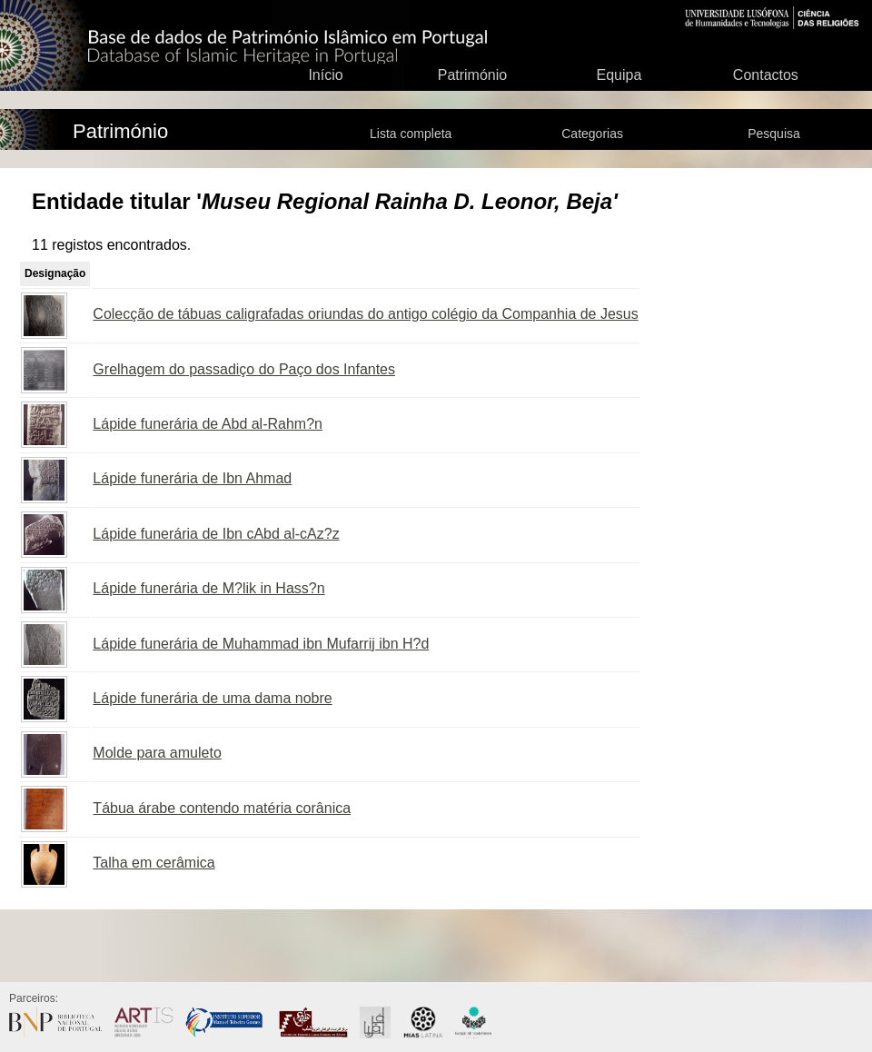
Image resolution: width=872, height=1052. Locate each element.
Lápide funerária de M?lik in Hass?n (208, 588)
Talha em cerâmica (153, 862)
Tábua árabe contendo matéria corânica (222, 808)
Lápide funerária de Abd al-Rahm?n (207, 424)
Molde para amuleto (157, 752)
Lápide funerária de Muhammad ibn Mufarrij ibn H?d (261, 643)
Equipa (618, 75)
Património (472, 75)
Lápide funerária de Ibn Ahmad (192, 478)
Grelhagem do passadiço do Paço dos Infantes (244, 369)
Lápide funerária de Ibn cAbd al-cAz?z (216, 533)
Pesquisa (774, 133)
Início (325, 75)
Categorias (592, 133)
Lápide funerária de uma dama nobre (212, 698)
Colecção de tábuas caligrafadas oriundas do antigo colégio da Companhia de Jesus (365, 314)
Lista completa (410, 133)
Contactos (765, 75)
